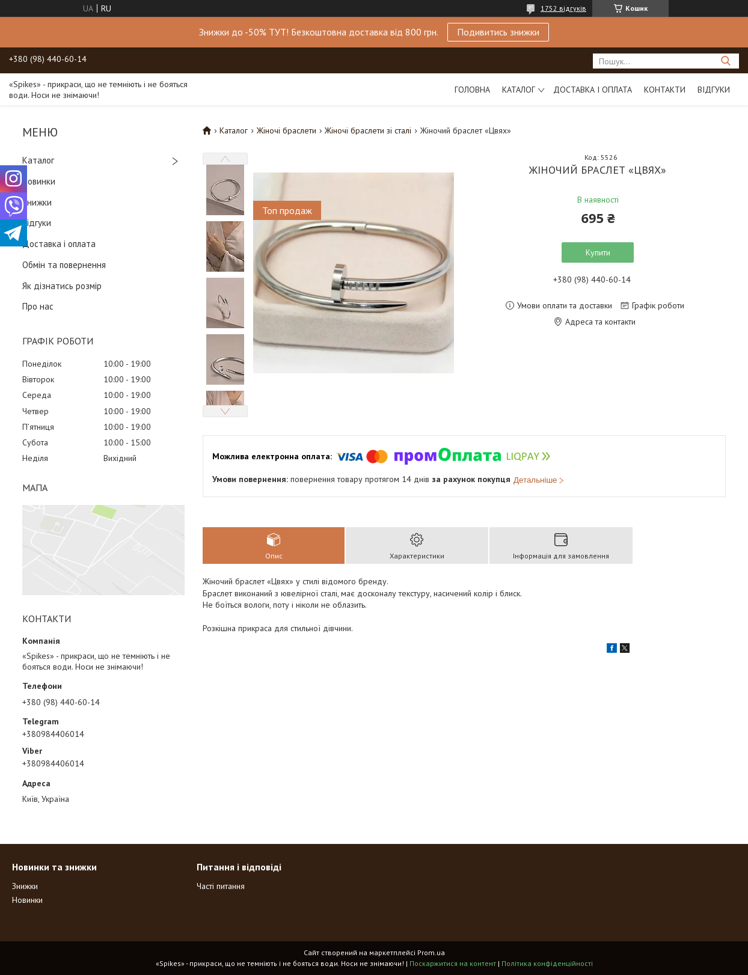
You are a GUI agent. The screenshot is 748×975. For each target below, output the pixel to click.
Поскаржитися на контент (452, 963)
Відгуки (713, 89)
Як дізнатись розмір (62, 286)
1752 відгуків (563, 8)
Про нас (38, 306)
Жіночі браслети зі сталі (368, 130)
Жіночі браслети (286, 130)
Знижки (37, 202)
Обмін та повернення (64, 264)
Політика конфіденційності (547, 963)
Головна (472, 89)
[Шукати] (725, 61)
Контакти (664, 89)
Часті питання (221, 886)
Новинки (38, 181)
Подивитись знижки (498, 32)
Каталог (518, 89)
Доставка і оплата (592, 89)
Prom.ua (431, 952)
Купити (598, 252)
